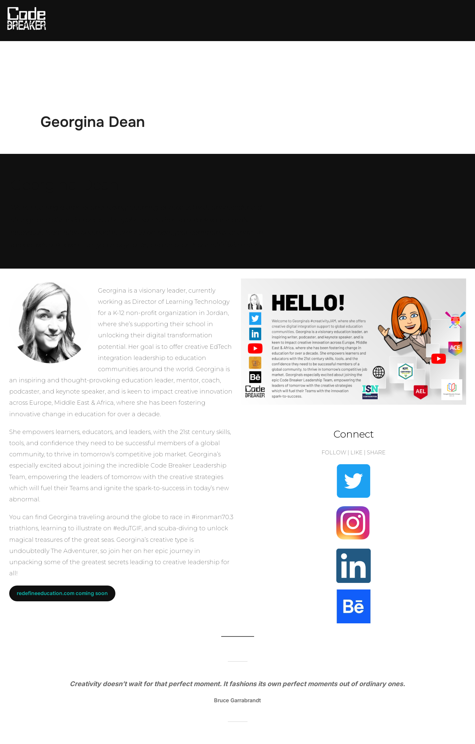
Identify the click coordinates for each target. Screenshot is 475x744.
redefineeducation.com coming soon (62, 593)
